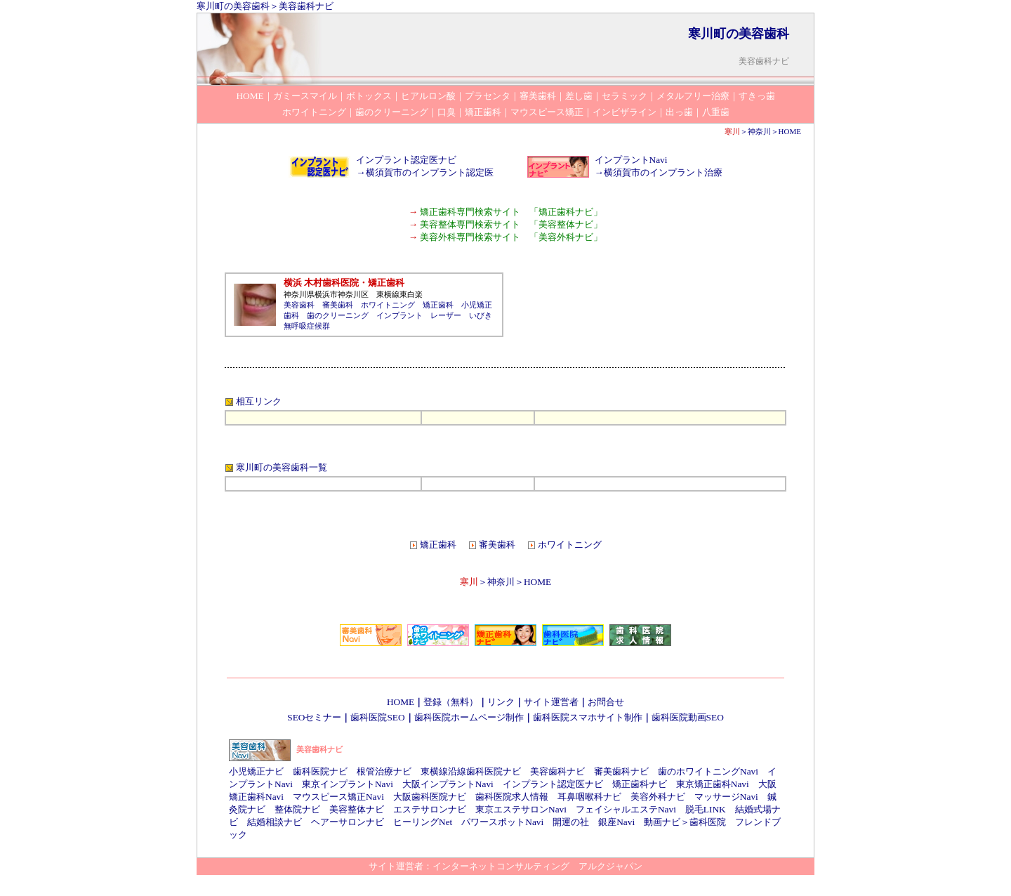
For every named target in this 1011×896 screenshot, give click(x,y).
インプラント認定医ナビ (406, 159)
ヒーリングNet (422, 822)
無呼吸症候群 (307, 326)
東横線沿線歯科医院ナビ (471, 771)
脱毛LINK (705, 809)
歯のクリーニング (338, 315)
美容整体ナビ (356, 809)
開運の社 (571, 822)
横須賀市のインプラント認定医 (430, 172)
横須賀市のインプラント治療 (663, 172)
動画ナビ (662, 822)
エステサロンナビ (429, 809)
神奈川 (759, 131)
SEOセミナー (314, 717)
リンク (501, 702)
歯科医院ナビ (320, 771)
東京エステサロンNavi (521, 809)
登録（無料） (450, 702)
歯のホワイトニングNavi (708, 771)
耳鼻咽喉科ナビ (589, 796)
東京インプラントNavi (347, 784)
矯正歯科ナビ (639, 784)
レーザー (445, 315)
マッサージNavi (726, 796)
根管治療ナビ (384, 771)
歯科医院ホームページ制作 (469, 717)
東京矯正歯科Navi (712, 784)
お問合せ (606, 702)
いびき (480, 315)
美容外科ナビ (657, 796)
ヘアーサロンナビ (347, 822)
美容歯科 (299, 305)
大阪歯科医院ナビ (429, 796)
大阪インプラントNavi (448, 784)
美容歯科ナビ (306, 6)
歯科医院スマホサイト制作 (587, 717)
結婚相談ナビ (274, 822)
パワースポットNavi (502, 822)
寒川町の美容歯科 (233, 6)
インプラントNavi (631, 159)
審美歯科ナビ (621, 771)
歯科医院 (707, 822)
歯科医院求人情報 (511, 796)
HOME (790, 131)
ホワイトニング (388, 305)
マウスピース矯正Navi (338, 796)
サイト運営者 (551, 702)
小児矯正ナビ (256, 771)
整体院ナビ (297, 809)
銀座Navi (616, 822)
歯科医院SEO (377, 717)
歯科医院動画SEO (688, 717)
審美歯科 (337, 305)
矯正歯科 (438, 305)
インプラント (399, 315)
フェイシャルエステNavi (626, 809)
